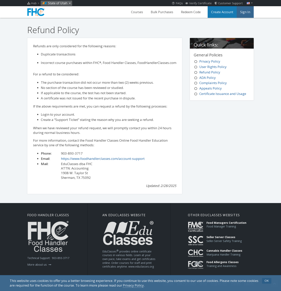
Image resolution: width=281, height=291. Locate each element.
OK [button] (267, 280)
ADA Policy (207, 77)
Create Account (222, 12)
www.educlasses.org (141, 266)
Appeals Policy (210, 88)
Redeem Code (191, 12)
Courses (137, 12)
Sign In (245, 12)
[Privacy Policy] (133, 285)
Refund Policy (209, 72)
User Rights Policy (213, 67)
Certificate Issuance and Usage (222, 93)
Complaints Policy (213, 83)
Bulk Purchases (162, 12)
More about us (39, 264)
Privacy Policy (209, 61)
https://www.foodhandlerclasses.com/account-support (103, 158)
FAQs (177, 3)
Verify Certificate (198, 3)
